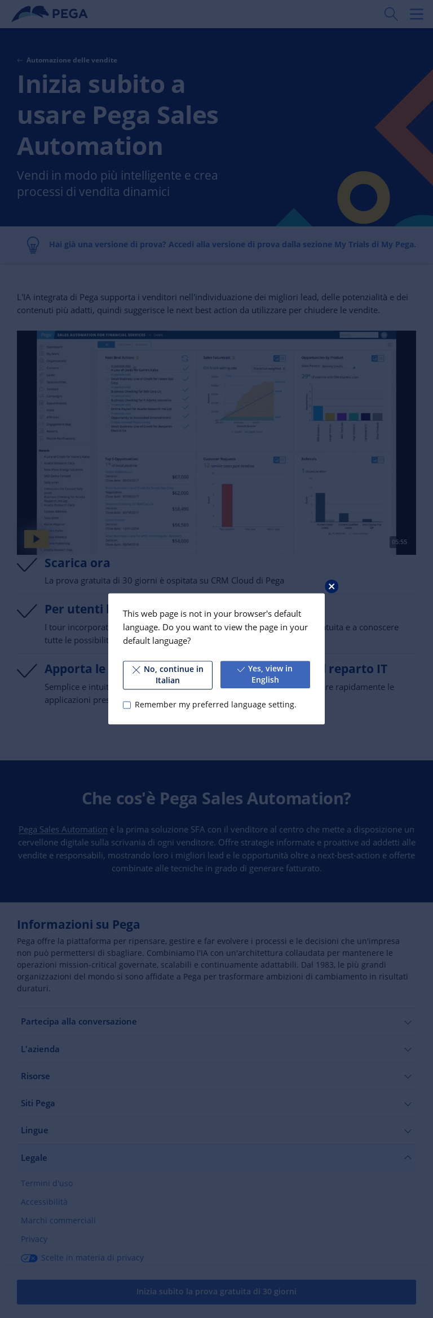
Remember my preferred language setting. (216, 705)
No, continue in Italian (167, 674)
